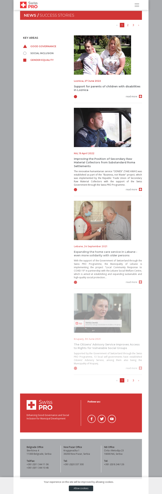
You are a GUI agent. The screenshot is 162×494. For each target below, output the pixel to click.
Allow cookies (81, 488)
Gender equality (38, 60)
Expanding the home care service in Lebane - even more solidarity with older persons (105, 253)
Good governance (39, 46)
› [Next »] (138, 25)
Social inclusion (38, 53)
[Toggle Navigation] (137, 5)
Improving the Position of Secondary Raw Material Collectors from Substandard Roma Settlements (104, 162)
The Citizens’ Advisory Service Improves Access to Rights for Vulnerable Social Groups (107, 346)
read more (131, 96)
